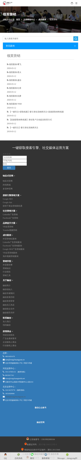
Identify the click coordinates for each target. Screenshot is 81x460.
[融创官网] (40, 430)
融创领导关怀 (8, 313)
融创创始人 (8, 289)
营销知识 (7, 268)
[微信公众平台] (40, 415)
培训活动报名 (8, 335)
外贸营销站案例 (9, 239)
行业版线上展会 (9, 346)
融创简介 (7, 285)
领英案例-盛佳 (15, 80)
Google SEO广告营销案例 (13, 249)
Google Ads (7, 202)
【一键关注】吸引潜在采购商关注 (23, 127)
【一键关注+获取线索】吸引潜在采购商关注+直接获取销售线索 (36, 112)
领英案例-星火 (15, 72)
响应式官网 (8, 181)
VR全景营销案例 (10, 253)
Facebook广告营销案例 (12, 246)
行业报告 (7, 272)
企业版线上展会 (9, 342)
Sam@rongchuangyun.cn (16, 397)
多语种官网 (8, 189)
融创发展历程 (8, 297)
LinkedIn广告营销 (10, 215)
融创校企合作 (8, 309)
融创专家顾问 (8, 293)
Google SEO (8, 199)
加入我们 (7, 322)
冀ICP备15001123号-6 (48, 445)
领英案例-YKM (15, 104)
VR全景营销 (8, 227)
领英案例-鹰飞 (15, 64)
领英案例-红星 (15, 88)
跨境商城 (7, 185)
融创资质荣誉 (8, 301)
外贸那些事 (8, 265)
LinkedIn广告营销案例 (12, 242)
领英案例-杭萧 (15, 96)
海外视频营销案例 (10, 256)
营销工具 (7, 275)
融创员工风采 (8, 305)
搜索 (75, 38)
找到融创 (7, 325)
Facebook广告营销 (10, 218)
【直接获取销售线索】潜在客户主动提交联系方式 (30, 120)
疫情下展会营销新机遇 (12, 206)
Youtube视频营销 (10, 230)
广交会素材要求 (9, 338)
